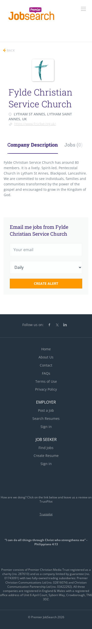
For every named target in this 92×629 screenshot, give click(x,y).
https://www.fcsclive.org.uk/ (35, 124)
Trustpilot (46, 514)
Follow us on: (33, 324)
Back (10, 50)
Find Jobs (46, 447)
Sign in (46, 426)
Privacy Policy (46, 389)
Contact (46, 365)
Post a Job (46, 410)
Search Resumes (46, 418)
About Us (46, 357)
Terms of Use (46, 381)
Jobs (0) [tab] (73, 144)
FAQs (46, 373)
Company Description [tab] (32, 144)
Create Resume (46, 455)
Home (46, 349)
